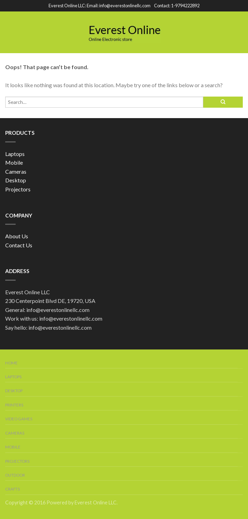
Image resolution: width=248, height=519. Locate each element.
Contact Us (18, 245)
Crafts (12, 489)
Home (11, 363)
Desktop (15, 180)
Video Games (18, 419)
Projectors (18, 189)
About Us (16, 236)
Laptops (15, 153)
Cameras (15, 171)
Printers (14, 405)
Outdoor (15, 475)
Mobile (14, 162)
